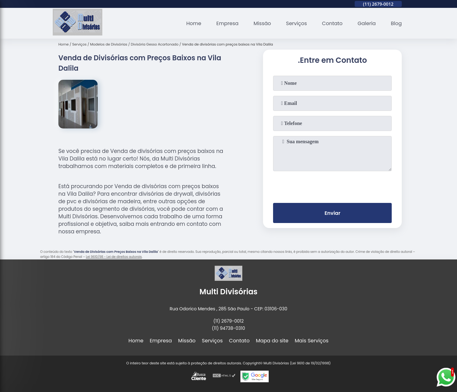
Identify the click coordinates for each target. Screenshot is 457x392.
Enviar (332, 213)
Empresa (227, 23)
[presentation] (332, 185)
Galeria (367, 23)
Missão (262, 23)
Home (194, 23)
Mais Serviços (312, 340)
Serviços (296, 23)
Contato (332, 23)
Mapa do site (272, 340)
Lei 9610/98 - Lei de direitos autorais (114, 256)
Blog (396, 23)
